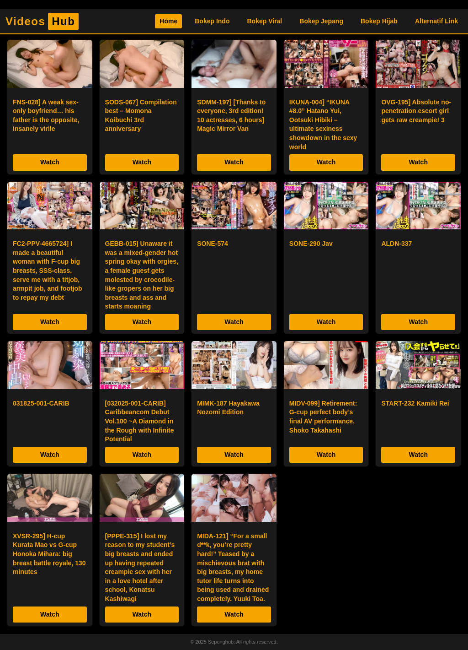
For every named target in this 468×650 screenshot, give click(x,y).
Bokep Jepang (321, 21)
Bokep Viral (264, 21)
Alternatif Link (436, 21)
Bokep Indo (212, 21)
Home (168, 21)
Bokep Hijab (379, 21)
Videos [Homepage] (42, 21)
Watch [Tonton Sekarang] (49, 162)
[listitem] (49, 107)
